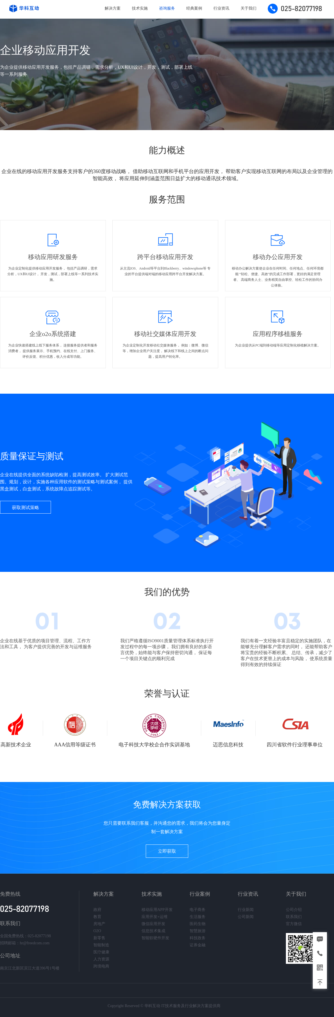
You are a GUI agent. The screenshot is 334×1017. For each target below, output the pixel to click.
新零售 (99, 938)
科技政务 (197, 938)
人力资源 (101, 959)
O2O (97, 931)
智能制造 (101, 945)
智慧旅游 (197, 931)
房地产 (99, 924)
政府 (97, 910)
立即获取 (167, 851)
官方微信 (294, 924)
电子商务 (197, 910)
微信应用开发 (153, 924)
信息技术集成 (153, 931)
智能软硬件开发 (155, 938)
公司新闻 (246, 917)
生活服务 (197, 917)
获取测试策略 (25, 507)
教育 (97, 917)
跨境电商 (101, 966)
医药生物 (197, 924)
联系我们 (294, 917)
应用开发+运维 (155, 917)
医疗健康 (101, 952)
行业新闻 (246, 910)
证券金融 (197, 945)
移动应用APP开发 (157, 910)
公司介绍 (294, 910)
